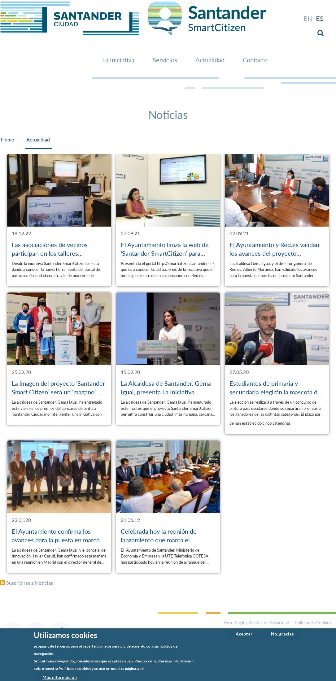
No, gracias (282, 634)
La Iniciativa (118, 60)
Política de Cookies (313, 622)
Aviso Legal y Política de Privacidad (256, 622)
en (308, 18)
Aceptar (244, 634)
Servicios (165, 60)
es (320, 18)
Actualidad (210, 60)
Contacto (255, 60)
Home (7, 139)
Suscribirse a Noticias (29, 583)
